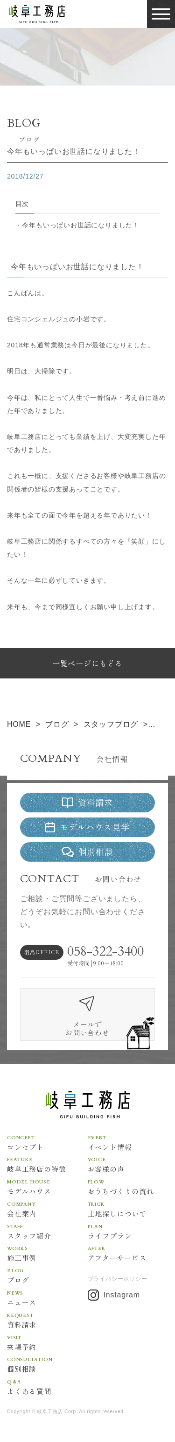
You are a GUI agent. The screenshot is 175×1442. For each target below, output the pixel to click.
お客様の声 (128, 1164)
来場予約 (47, 1342)
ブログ (47, 1275)
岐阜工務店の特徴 (47, 1164)
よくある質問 (47, 1387)
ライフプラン (128, 1231)
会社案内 (47, 1209)
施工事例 (47, 1253)
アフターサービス (128, 1253)
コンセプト (47, 1142)
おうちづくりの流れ (128, 1187)
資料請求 (47, 1320)
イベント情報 (128, 1142)
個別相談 (47, 1364)
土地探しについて (128, 1209)
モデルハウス (47, 1187)
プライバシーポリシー (117, 1279)
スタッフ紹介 (47, 1231)
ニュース (47, 1298)
